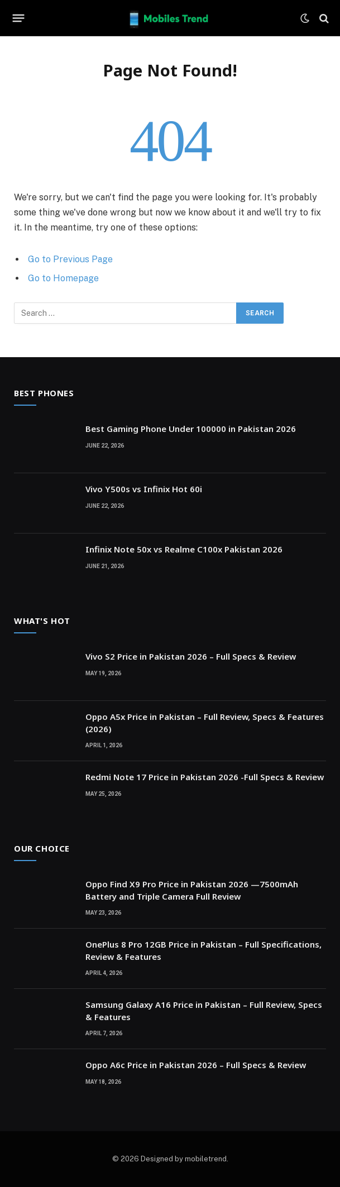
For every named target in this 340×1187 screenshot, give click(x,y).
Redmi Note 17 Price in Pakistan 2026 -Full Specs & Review (204, 776)
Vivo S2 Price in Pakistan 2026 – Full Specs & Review (190, 656)
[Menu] (19, 18)
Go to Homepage (63, 278)
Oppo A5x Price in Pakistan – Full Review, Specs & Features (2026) (204, 722)
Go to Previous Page (70, 259)
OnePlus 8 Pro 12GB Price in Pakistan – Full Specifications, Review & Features (203, 950)
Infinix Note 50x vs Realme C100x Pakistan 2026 (183, 549)
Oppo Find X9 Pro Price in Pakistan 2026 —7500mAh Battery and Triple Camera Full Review (191, 889)
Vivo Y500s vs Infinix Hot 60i (143, 488)
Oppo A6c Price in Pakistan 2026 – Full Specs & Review (195, 1064)
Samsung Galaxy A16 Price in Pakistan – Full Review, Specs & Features (203, 1010)
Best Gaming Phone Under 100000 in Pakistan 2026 (190, 428)
